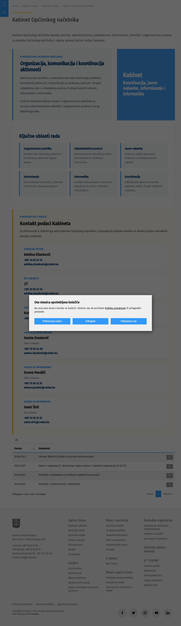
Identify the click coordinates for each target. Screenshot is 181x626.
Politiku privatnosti (115, 308)
